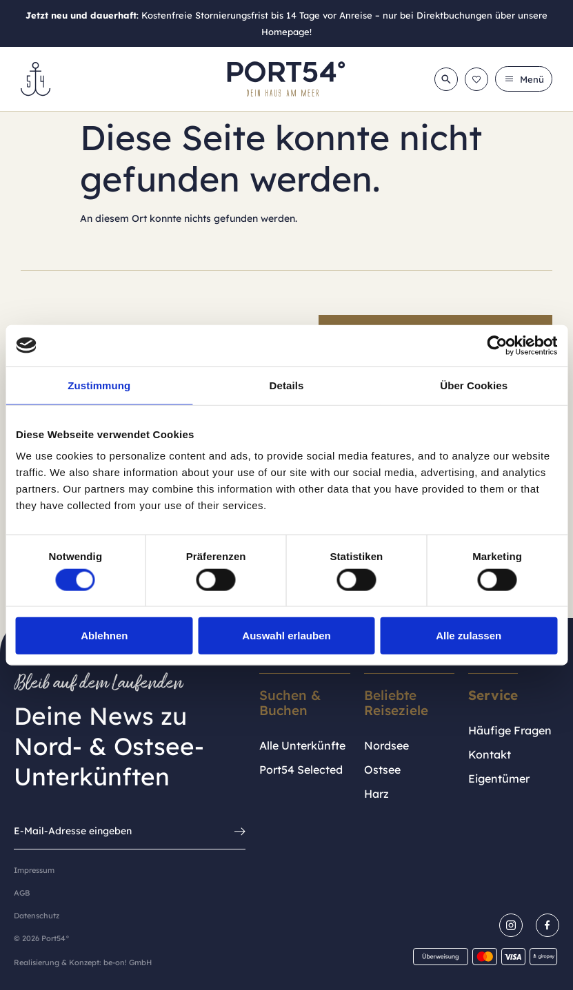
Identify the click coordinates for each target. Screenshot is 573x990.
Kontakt (489, 754)
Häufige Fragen (510, 730)
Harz (376, 794)
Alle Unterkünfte (302, 745)
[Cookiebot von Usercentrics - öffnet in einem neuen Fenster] (496, 345)
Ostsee (382, 769)
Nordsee (386, 745)
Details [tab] (287, 385)
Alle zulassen (468, 635)
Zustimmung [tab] (99, 385)
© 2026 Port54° (42, 938)
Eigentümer (499, 778)
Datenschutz (36, 915)
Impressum (34, 870)
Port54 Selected (301, 769)
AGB (22, 893)
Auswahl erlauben (286, 635)
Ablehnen (104, 635)
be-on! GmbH (127, 962)
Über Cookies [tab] (473, 385)
